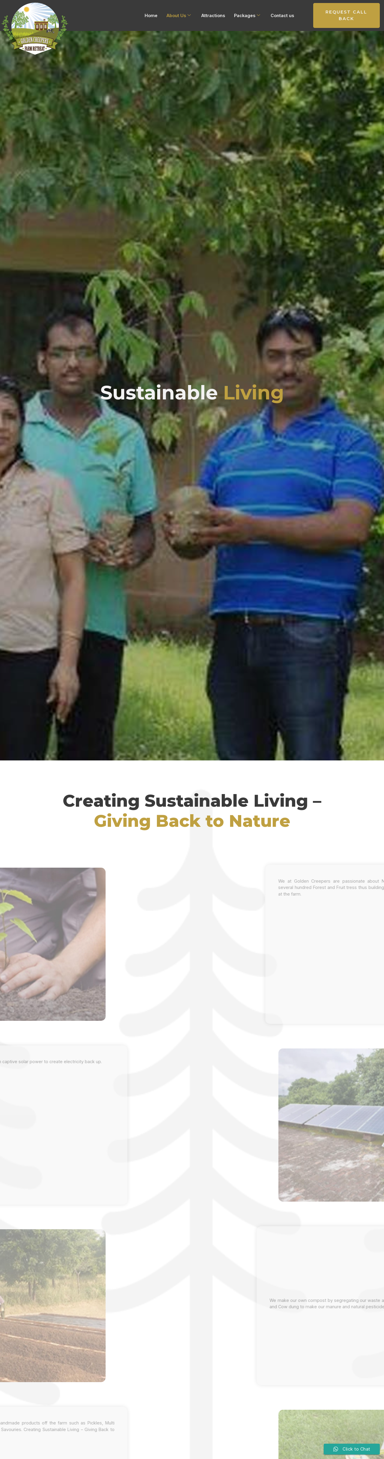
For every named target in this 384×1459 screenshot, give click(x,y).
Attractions (213, 15)
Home (151, 15)
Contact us (282, 15)
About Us (178, 15)
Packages (247, 15)
